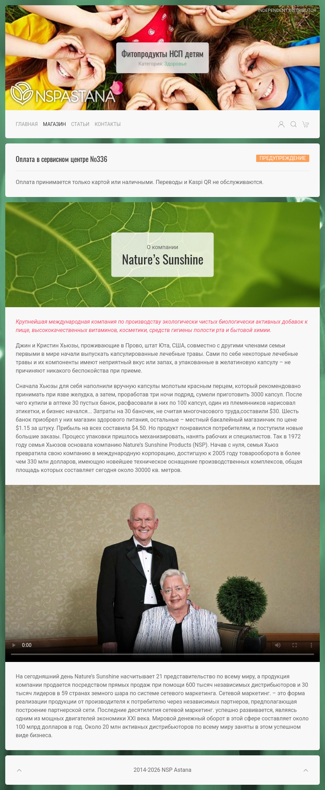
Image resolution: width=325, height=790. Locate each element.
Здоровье (175, 63)
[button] (281, 124)
